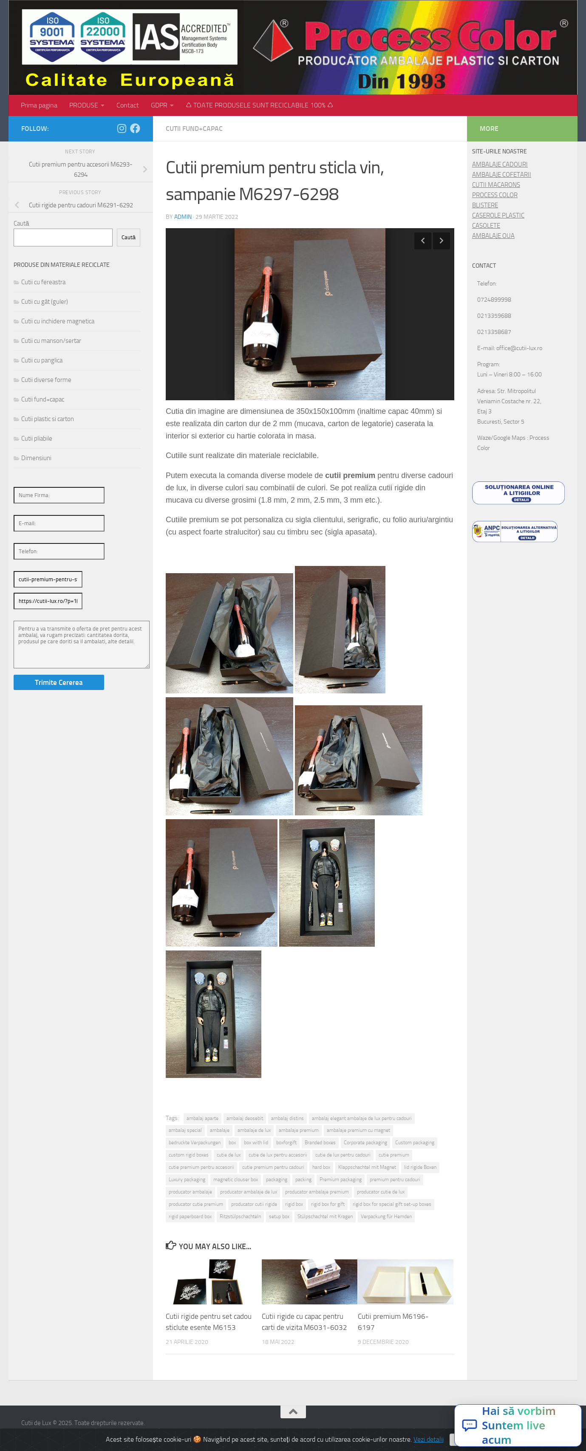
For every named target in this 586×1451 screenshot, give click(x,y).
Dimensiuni (36, 458)
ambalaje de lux (254, 1130)
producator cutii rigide (254, 1204)
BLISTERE (485, 205)
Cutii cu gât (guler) (44, 301)
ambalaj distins (287, 1118)
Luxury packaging (187, 1179)
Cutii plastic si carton (47, 419)
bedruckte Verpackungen (195, 1143)
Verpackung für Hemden (386, 1216)
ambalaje (219, 1130)
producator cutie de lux (381, 1192)
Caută (21, 223)
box (232, 1143)
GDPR (159, 105)
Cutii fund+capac (194, 128)
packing (303, 1179)
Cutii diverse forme (46, 380)
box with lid (256, 1143)
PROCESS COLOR (495, 195)
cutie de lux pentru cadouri (343, 1155)
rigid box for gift (328, 1204)
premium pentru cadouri (395, 1179)
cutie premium (394, 1155)
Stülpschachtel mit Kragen (325, 1216)
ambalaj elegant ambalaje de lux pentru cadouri (362, 1118)
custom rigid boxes (189, 1155)
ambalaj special (185, 1130)
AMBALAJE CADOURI (500, 164)
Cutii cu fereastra (43, 282)
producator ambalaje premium (317, 1192)
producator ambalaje (190, 1192)
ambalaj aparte (202, 1118)
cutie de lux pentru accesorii (278, 1155)
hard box (321, 1167)
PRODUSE (83, 105)
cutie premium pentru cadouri (273, 1167)
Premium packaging (341, 1179)
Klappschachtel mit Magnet (367, 1167)
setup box (279, 1216)
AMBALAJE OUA (493, 236)
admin (183, 217)
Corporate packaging (365, 1143)
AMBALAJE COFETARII (501, 174)
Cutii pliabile (36, 438)
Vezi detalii (428, 1439)
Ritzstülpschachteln (240, 1216)
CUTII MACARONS (496, 185)
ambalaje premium (299, 1130)
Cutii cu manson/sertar (51, 341)
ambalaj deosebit (244, 1118)
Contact (127, 105)
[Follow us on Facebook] (135, 128)
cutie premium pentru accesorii (201, 1167)
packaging (276, 1179)
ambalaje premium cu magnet (358, 1130)
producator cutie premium (196, 1204)
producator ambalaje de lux (248, 1192)
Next (441, 240)
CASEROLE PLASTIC (498, 215)
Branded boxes (320, 1143)
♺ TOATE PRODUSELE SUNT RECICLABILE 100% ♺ (259, 105)
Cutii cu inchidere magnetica (57, 321)
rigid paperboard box (190, 1216)
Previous (422, 240)
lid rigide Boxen (420, 1167)
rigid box (294, 1204)
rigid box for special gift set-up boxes (392, 1204)
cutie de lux (229, 1155)
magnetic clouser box (235, 1179)
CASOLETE (486, 225)
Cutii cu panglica (41, 360)
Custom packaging (414, 1143)
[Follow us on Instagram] (121, 128)
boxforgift (286, 1143)
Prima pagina (39, 105)
